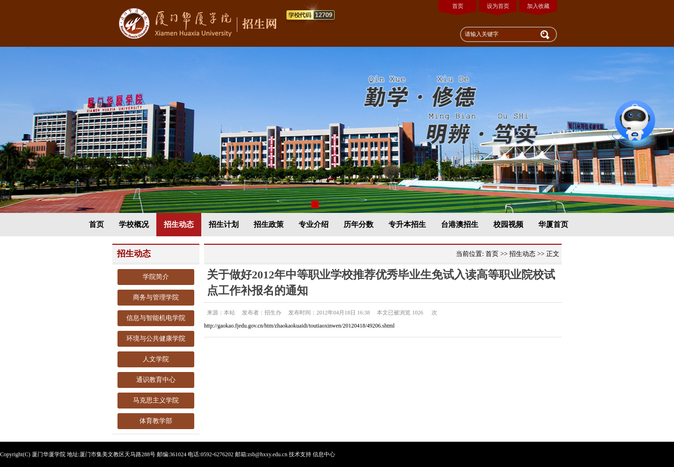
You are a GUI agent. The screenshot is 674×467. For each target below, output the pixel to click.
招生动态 (179, 224)
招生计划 (224, 224)
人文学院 (156, 359)
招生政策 (269, 224)
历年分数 (359, 224)
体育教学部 (155, 420)
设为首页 (498, 6)
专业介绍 (314, 224)
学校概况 (134, 224)
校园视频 (508, 224)
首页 (457, 6)
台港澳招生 (459, 224)
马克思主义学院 (156, 400)
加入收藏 (538, 6)
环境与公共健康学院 (155, 338)
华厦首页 (553, 224)
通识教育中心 (156, 379)
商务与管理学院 (156, 297)
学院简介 (156, 276)
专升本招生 (407, 224)
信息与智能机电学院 (155, 317)
